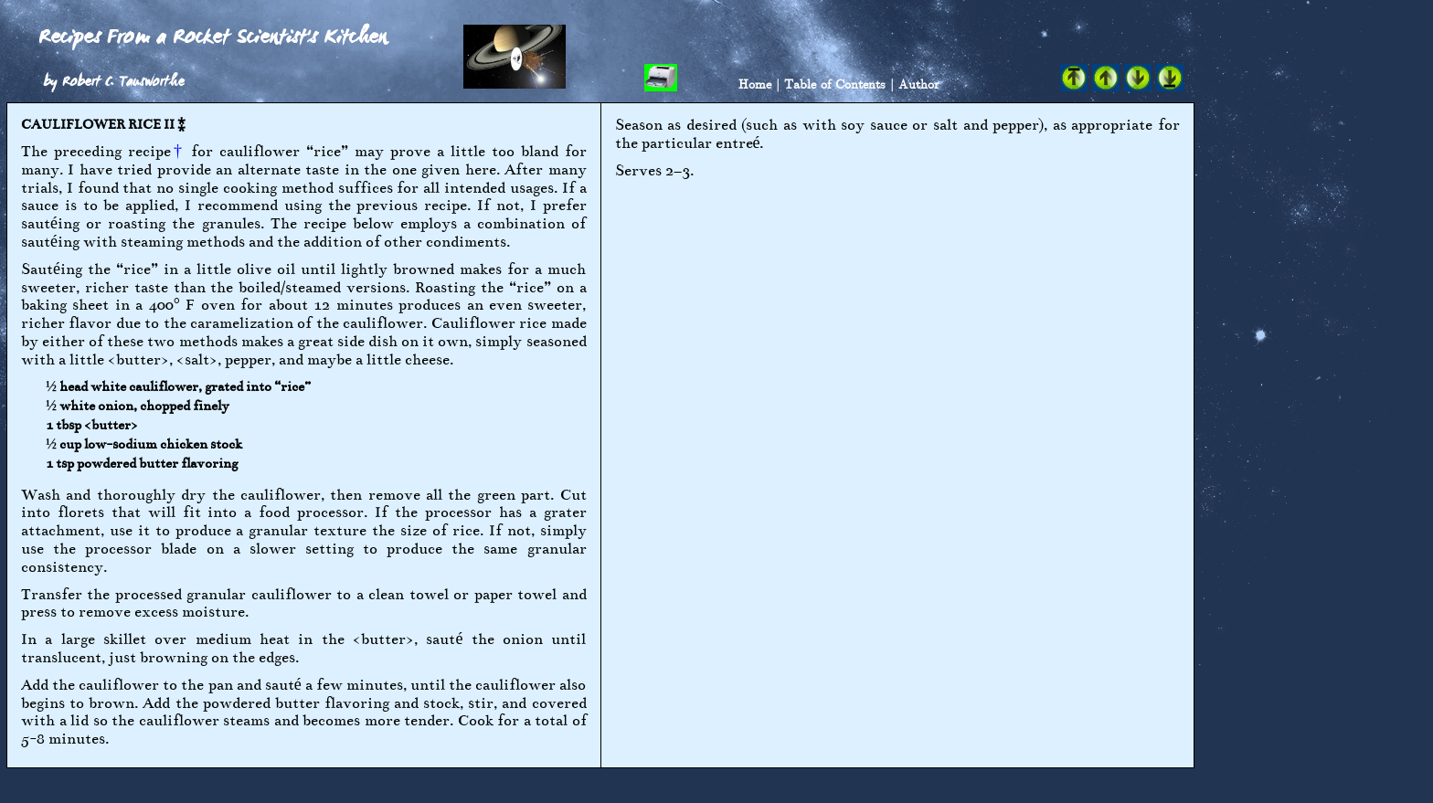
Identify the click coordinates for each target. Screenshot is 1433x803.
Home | (759, 83)
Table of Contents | (839, 83)
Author (918, 83)
